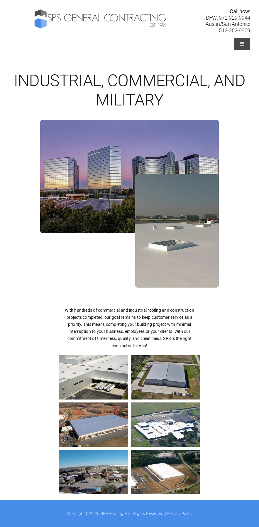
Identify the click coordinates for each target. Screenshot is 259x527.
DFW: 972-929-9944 (228, 18)
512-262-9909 (234, 30)
